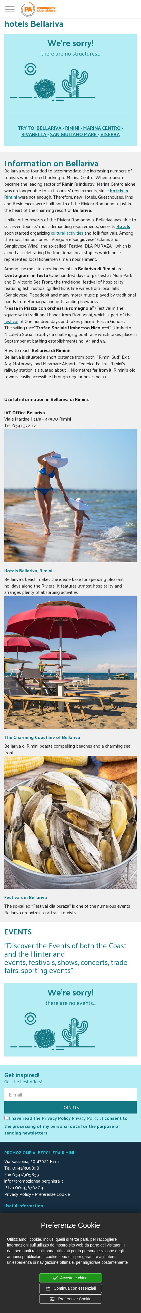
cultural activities (67, 233)
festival (11, 321)
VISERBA (110, 134)
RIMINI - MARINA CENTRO (93, 127)
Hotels (123, 226)
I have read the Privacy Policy (37, 1118)
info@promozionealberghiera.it (33, 1181)
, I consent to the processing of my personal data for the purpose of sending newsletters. (66, 1125)
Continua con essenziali (70, 1288)
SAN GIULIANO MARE (74, 134)
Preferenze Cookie (71, 1299)
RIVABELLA (34, 134)
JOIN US (70, 1107)
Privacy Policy (85, 1118)
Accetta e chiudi (70, 1278)
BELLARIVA (50, 127)
